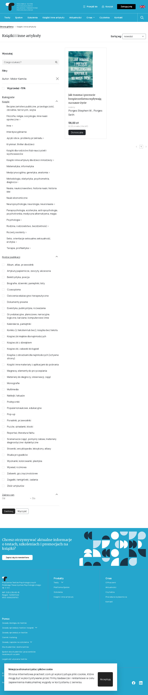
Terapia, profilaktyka (18, 248)
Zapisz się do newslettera (17, 557)
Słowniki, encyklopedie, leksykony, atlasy (29, 448)
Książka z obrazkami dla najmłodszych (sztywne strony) (33, 356)
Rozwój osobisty (16, 232)
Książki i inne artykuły (53, 17)
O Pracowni (111, 582)
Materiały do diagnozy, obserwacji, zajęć (29, 377)
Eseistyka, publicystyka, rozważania (26, 308)
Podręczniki (13, 401)
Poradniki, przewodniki (19, 420)
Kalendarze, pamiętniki (19, 323)
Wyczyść (22, 511)
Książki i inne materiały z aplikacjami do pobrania (33, 364)
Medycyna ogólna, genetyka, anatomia (27, 172)
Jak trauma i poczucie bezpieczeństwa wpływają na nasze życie (84, 98)
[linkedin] (140, 684)
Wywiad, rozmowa (16, 467)
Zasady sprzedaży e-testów (15, 632)
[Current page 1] (141, 147)
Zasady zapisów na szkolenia (15, 642)
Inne (9, 125)
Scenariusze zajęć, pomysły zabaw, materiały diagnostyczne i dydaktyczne (31, 440)
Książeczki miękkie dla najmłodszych (26, 336)
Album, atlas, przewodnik (20, 264)
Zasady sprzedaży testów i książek (18, 627)
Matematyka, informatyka (20, 166)
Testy (7, 17)
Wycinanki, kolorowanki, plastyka (24, 461)
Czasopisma (14, 289)
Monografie (13, 383)
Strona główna (6, 26)
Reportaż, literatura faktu (20, 432)
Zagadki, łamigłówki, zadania (22, 479)
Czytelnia (104, 17)
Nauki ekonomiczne (17, 197)
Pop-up (11, 414)
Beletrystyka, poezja (18, 277)
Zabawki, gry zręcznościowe (22, 473)
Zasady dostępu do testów (14, 623)
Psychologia (13, 219)
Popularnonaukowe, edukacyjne (24, 408)
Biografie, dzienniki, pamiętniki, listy (26, 283)
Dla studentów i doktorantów (15, 647)
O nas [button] (89, 17)
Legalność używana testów (14, 659)
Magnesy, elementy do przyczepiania (27, 370)
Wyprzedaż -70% (16, 88)
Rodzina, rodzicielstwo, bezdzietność (27, 226)
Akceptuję (105, 679)
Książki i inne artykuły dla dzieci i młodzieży (29, 160)
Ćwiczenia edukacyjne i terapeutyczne (28, 295)
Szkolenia (33, 17)
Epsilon (19, 17)
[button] (142, 17)
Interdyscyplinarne (17, 131)
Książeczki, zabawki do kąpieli (23, 348)
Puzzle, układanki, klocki (20, 426)
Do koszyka (77, 132)
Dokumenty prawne (17, 301)
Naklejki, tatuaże (16, 395)
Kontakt (118, 17)
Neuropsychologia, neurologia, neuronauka (30, 204)
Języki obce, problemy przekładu (24, 138)
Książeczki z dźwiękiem (19, 342)
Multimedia (13, 389)
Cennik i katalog (9, 637)
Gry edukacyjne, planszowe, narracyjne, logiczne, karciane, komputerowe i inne (28, 316)
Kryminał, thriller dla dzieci (20, 144)
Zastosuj (8, 511)
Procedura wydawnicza (116, 597)
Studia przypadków (17, 454)
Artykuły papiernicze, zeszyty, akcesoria (29, 270)
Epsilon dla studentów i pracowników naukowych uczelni (19, 653)
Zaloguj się (126, 6)
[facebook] (133, 684)
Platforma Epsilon (62, 587)
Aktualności (75, 17)
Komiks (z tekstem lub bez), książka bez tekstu (32, 330)
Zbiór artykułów (15, 485)
